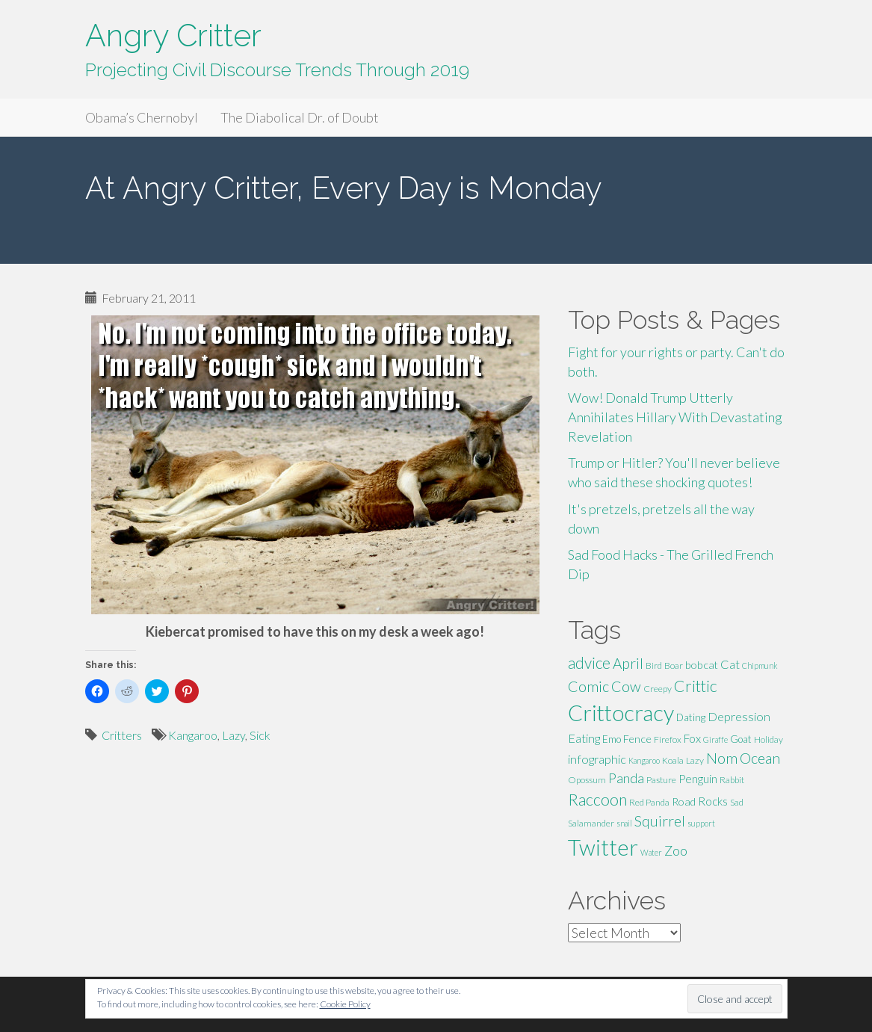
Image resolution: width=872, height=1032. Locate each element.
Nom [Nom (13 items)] (722, 758)
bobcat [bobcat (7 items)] (701, 664)
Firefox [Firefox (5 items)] (667, 739)
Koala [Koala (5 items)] (673, 760)
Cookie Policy (345, 1004)
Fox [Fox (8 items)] (692, 738)
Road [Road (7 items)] (684, 801)
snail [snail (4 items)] (624, 823)
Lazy (233, 735)
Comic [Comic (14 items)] (588, 686)
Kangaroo (192, 735)
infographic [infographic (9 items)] (597, 759)
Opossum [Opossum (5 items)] (587, 779)
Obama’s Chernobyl (141, 117)
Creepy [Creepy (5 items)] (657, 688)
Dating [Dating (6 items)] (690, 717)
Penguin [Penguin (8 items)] (697, 778)
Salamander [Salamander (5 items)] (591, 823)
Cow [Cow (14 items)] (626, 686)
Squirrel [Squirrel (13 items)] (659, 820)
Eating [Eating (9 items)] (584, 738)
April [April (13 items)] (628, 663)
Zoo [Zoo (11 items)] (675, 850)
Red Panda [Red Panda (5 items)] (649, 802)
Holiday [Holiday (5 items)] (768, 739)
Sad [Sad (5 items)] (736, 802)
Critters (122, 735)
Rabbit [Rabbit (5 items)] (732, 779)
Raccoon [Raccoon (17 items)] (597, 799)
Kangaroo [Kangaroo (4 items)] (644, 760)
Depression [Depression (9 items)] (739, 716)
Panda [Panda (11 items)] (626, 778)
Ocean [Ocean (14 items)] (760, 758)
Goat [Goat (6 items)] (741, 739)
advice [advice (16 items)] (589, 663)
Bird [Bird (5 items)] (654, 665)
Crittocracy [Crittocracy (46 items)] (621, 712)
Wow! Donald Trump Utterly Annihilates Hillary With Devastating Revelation (675, 416)
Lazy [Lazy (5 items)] (695, 760)
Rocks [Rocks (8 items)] (713, 801)
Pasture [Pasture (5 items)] (661, 779)
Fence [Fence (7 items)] (637, 738)
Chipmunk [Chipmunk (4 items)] (760, 665)
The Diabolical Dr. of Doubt (299, 117)
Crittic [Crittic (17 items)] (695, 686)
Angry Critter (173, 35)
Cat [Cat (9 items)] (730, 664)
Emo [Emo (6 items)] (611, 739)
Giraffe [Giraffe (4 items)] (715, 739)
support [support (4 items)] (701, 823)
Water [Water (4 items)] (651, 852)
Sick (260, 735)
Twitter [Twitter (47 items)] (603, 847)
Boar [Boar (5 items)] (673, 665)
